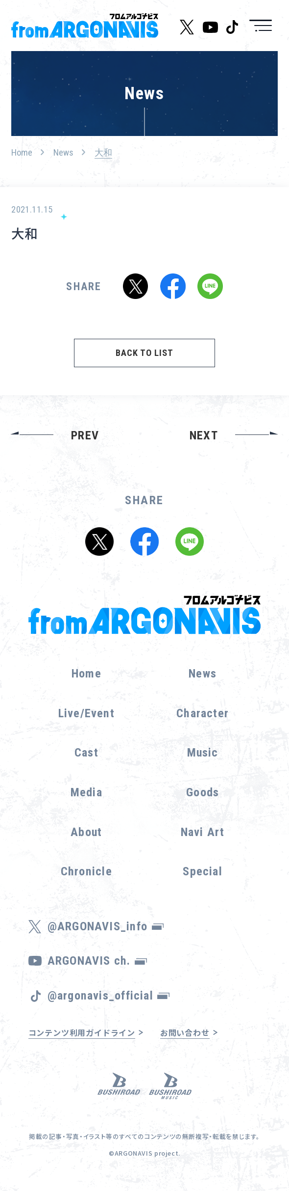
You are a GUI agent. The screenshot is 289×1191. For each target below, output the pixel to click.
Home (21, 152)
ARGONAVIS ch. (97, 961)
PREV (85, 435)
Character (202, 713)
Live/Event (86, 713)
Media (86, 792)
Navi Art (203, 832)
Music (202, 752)
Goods (202, 792)
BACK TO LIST (144, 353)
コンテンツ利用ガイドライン (82, 1032)
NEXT (204, 435)
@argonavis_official (108, 995)
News (63, 152)
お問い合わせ (185, 1032)
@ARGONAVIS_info (106, 926)
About (86, 832)
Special (202, 871)
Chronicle (86, 871)
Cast (86, 752)
